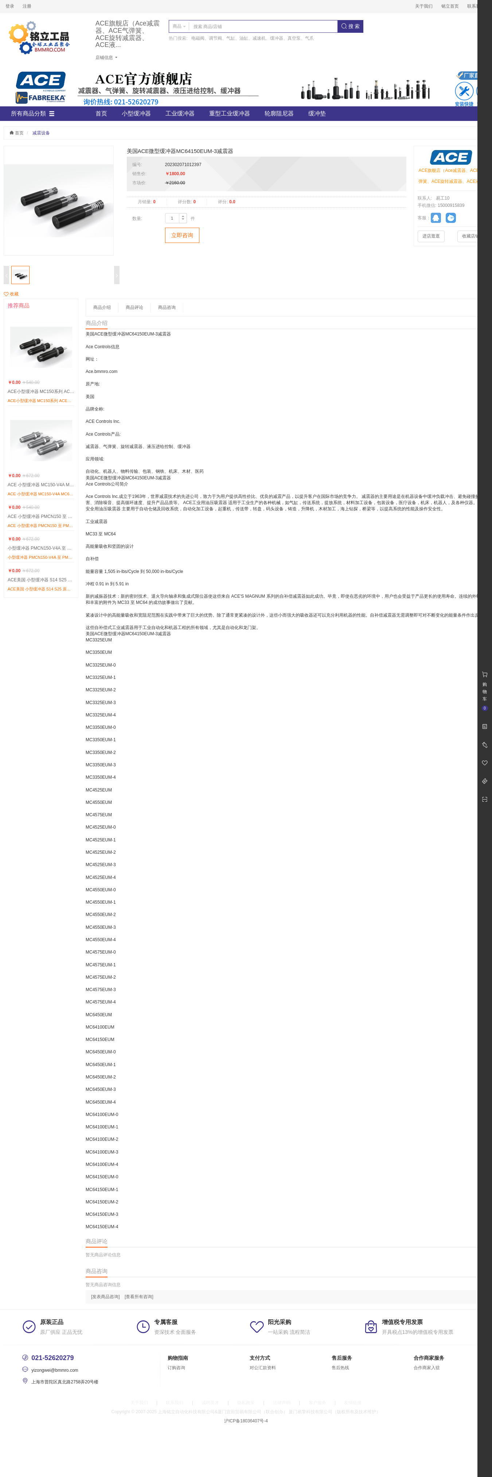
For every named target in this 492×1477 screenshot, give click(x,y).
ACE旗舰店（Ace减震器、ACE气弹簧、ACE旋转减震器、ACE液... (127, 34)
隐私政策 (246, 1402)
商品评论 (134, 307)
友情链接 (353, 1402)
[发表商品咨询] (105, 1296)
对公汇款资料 (263, 1367)
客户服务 (317, 1402)
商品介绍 (102, 307)
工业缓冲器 (180, 113)
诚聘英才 (210, 1402)
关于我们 (424, 6)
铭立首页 (450, 6)
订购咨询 (176, 1367)
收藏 (11, 293)
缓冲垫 (317, 113)
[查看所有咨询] (139, 1296)
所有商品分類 (33, 113)
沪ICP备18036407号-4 (246, 1420)
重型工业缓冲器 (229, 113)
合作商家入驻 (427, 1367)
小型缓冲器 (136, 113)
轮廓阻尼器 (279, 113)
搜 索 (350, 26)
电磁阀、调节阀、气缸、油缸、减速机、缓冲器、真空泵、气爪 (252, 38)
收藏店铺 (471, 236)
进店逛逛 (431, 236)
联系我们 (476, 6)
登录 (9, 6)
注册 (27, 6)
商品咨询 (167, 307)
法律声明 (281, 1402)
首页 (101, 113)
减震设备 (41, 132)
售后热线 (340, 1367)
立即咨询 (182, 235)
